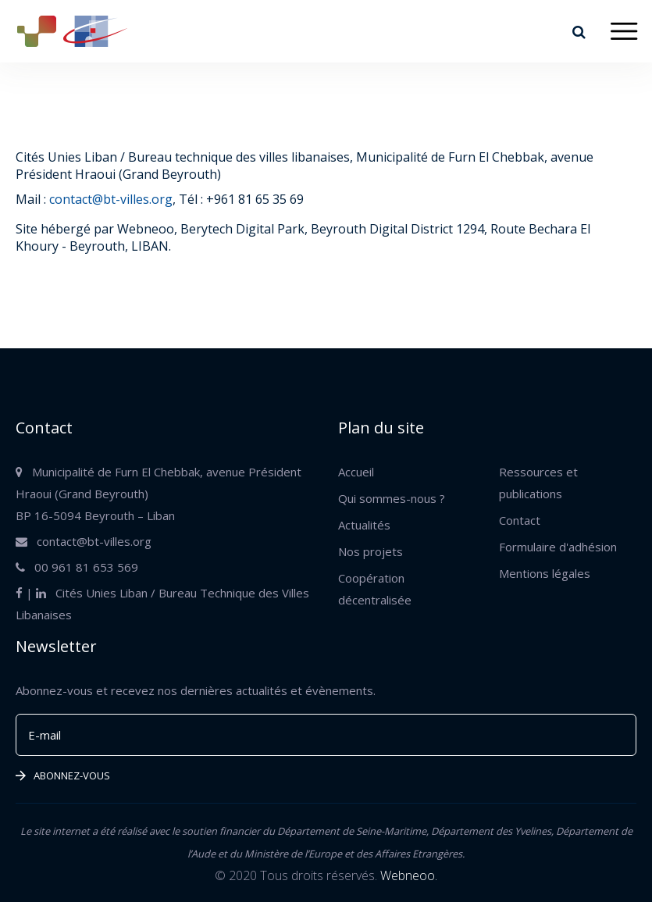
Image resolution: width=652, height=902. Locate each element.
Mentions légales (544, 573)
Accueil (356, 472)
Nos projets (370, 551)
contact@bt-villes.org (111, 199)
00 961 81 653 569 (77, 567)
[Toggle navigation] (623, 32)
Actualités (364, 525)
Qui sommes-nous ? (391, 498)
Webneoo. (408, 875)
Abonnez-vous (63, 775)
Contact (519, 520)
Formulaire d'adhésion (558, 546)
